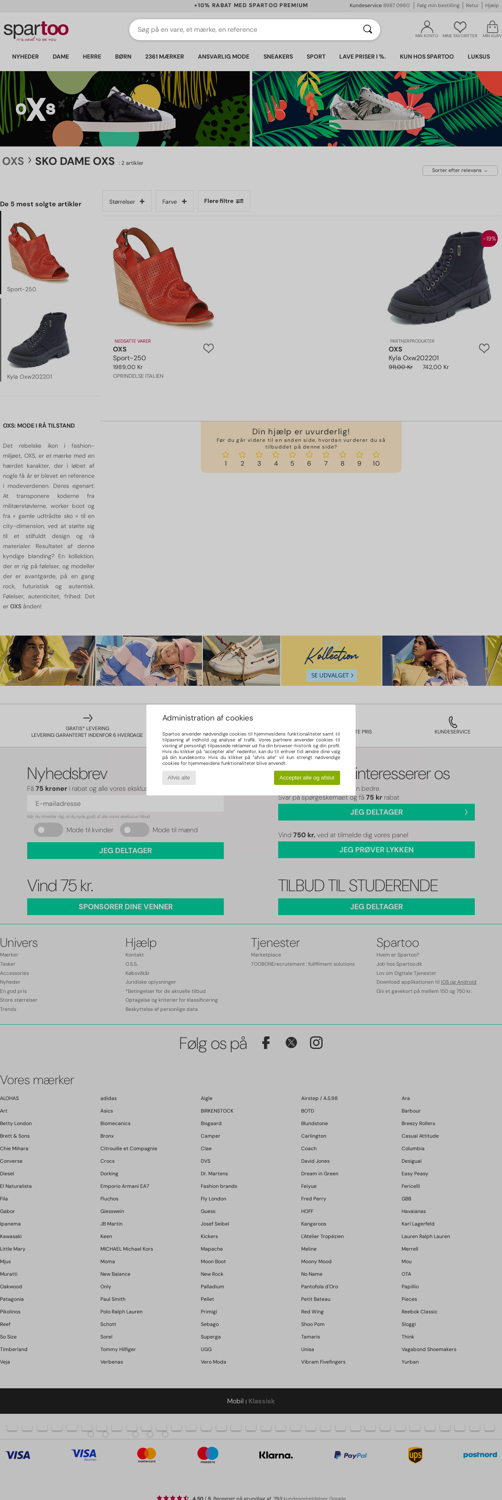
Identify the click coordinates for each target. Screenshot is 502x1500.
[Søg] (367, 29)
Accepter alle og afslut (306, 777)
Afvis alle (179, 777)
